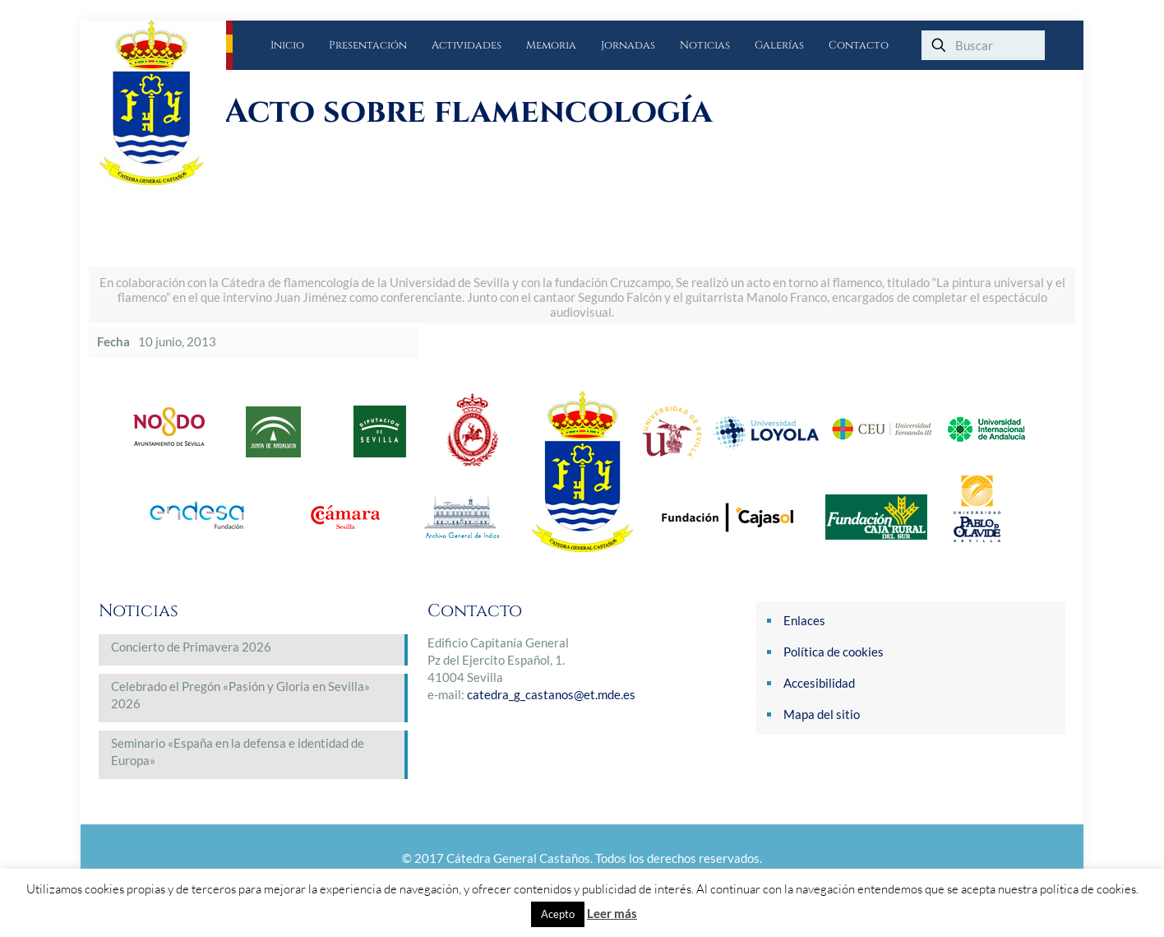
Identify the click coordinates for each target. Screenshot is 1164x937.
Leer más (612, 913)
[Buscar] (983, 45)
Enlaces (804, 620)
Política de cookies (833, 651)
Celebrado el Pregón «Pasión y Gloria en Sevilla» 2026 (240, 695)
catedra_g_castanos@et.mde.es (551, 694)
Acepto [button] (558, 914)
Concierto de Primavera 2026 (191, 646)
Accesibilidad (819, 682)
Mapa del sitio (821, 714)
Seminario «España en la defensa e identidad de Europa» (237, 751)
